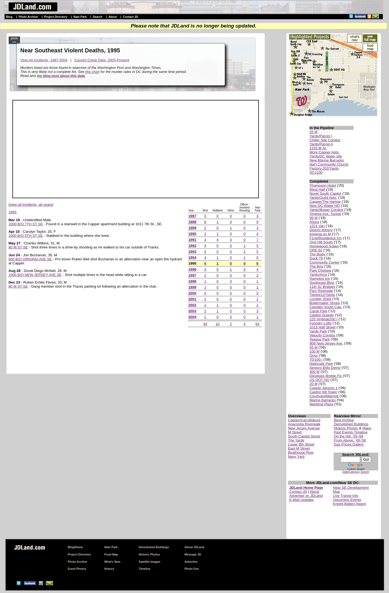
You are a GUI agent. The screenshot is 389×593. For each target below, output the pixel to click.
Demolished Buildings (351, 424)
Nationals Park (321, 364)
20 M (314, 384)
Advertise (191, 561)
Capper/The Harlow (325, 202)
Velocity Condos (323, 335)
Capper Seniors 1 (324, 388)
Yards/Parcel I (321, 136)
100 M (315, 351)
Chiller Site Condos (325, 140)
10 (218, 324)
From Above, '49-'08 (350, 440)
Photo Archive (28, 16)
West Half (317, 189)
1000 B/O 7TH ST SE (25, 224)
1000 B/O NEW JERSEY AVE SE (35, 275)
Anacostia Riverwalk (304, 424)
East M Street (299, 448)
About (113, 16)
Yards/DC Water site (326, 156)
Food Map (111, 554)
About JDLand (194, 547)
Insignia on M (320, 234)
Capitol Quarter (322, 315)
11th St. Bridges (322, 287)
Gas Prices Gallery (349, 444)
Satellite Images (149, 561)
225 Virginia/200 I (324, 319)
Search (97, 16)
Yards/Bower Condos (326, 210)
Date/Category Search (356, 471)
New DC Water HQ (325, 206)
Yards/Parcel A (321, 144)
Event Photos (77, 568)
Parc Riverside (321, 291)
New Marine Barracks (327, 160)
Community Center (325, 262)
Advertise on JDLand (306, 496)
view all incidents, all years (31, 205)
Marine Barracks (323, 400)
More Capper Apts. (325, 152)
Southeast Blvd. (322, 283)
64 (258, 324)
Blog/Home (75, 547)
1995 (12, 212)
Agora (314, 222)
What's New (112, 561)
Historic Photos (346, 428)
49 (205, 324)
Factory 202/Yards (324, 168)
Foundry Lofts (321, 323)
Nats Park (80, 16)
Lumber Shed (320, 299)
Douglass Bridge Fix (326, 376)
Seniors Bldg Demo (325, 368)
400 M (315, 372)
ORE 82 (316, 250)
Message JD (193, 554)
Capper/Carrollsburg (304, 420)
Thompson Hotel (323, 185)
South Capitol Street (304, 436)
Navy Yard (296, 456)
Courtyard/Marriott (324, 396)
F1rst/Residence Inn (326, 238)
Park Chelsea (320, 270)
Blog (9, 16)
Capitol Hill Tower (323, 392)
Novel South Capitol (325, 193)
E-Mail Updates (301, 500)
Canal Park (318, 311)
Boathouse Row (300, 452)
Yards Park (318, 331)
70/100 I (316, 360)
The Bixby (318, 254)
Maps (367, 428)
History (109, 568)
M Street (294, 432)
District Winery (321, 230)
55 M (314, 347)
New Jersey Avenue (304, 428)
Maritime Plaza (321, 404)
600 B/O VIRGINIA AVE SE (30, 259)
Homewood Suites (324, 246)
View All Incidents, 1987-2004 (44, 60)
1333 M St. (318, 148)
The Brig (316, 266)
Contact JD (130, 16)
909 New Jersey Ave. (326, 343)
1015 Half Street (323, 327)
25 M (314, 132)
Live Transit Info (345, 496)
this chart (92, 72)
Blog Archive (344, 420)
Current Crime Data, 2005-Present (101, 60)
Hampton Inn (320, 279)
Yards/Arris (318, 274)
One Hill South (321, 242)
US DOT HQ (320, 380)
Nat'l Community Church (329, 164)
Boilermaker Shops (325, 303)
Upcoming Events (347, 500)
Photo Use (192, 568)
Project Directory (55, 16)
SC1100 (316, 172)
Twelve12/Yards (322, 295)
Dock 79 (316, 258)
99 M (314, 218)
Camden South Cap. (326, 307)
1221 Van (317, 226)
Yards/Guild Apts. (323, 198)
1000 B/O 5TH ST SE (25, 236)
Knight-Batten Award (349, 504)
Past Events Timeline (350, 432)
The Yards (296, 440)
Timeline (144, 568)
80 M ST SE (18, 247)
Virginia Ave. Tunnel (325, 214)
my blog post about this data (61, 76)
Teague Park (320, 339)
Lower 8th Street (301, 444)
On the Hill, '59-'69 (348, 436)
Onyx (314, 355)
